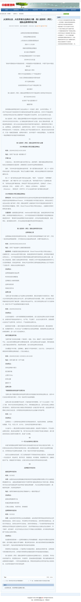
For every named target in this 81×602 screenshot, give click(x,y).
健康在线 (54, 9)
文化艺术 (64, 9)
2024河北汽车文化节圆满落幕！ (16, 580)
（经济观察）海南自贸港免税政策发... (67, 22)
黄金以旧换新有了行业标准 (64, 41)
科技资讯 (35, 9)
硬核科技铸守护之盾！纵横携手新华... (67, 39)
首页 (6, 9)
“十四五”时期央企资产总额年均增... (66, 28)
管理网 (8, 13)
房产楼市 (44, 9)
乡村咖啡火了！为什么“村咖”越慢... (66, 35)
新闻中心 (15, 13)
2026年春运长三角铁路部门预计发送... (67, 33)
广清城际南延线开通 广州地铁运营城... (67, 31)
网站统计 (47, 600)
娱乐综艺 (73, 9)
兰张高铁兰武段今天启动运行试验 (42, 580)
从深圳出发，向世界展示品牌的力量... (15, 587)
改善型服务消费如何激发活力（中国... (67, 37)
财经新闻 (21, 13)
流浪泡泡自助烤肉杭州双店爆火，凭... (67, 44)
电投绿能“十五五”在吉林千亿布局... (66, 26)
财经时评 (25, 9)
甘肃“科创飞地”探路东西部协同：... (66, 24)
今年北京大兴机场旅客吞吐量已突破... (67, 20)
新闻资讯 (16, 9)
